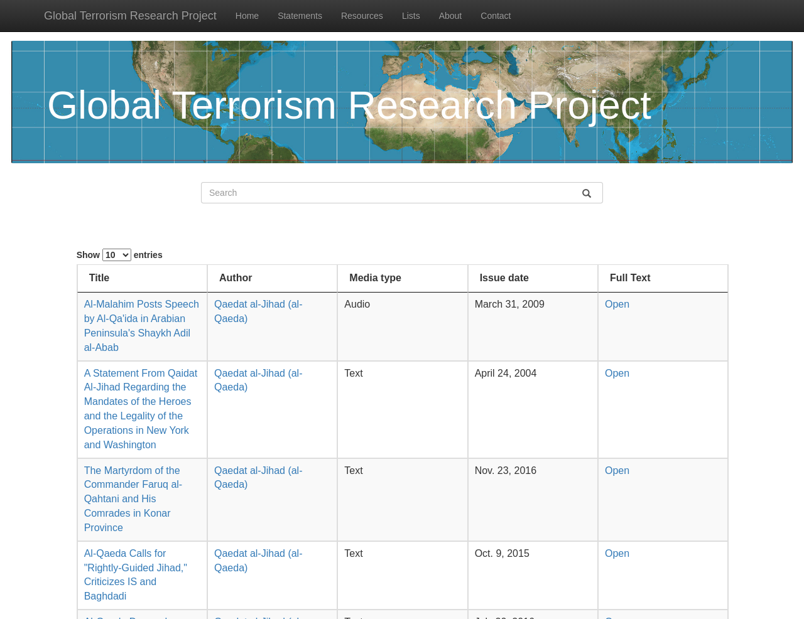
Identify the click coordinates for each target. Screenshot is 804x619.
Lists (411, 16)
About (450, 16)
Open (619, 304)
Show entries (120, 255)
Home (247, 16)
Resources (362, 16)
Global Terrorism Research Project (130, 15)
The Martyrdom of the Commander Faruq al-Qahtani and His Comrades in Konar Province (133, 499)
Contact (496, 16)
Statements (300, 16)
